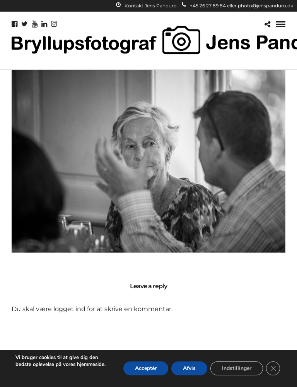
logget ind (69, 309)
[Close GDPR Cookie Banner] (273, 368)
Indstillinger (236, 368)
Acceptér (146, 368)
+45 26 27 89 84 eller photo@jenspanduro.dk (237, 6)
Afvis (189, 368)
